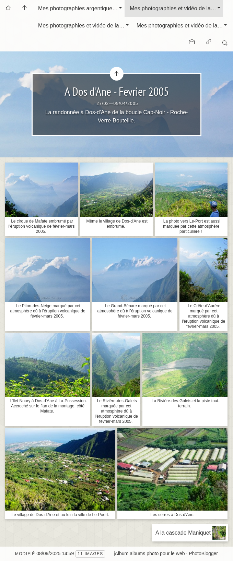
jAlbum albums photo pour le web (149, 553)
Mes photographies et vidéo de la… (173, 8)
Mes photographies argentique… (78, 8)
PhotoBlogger (203, 553)
